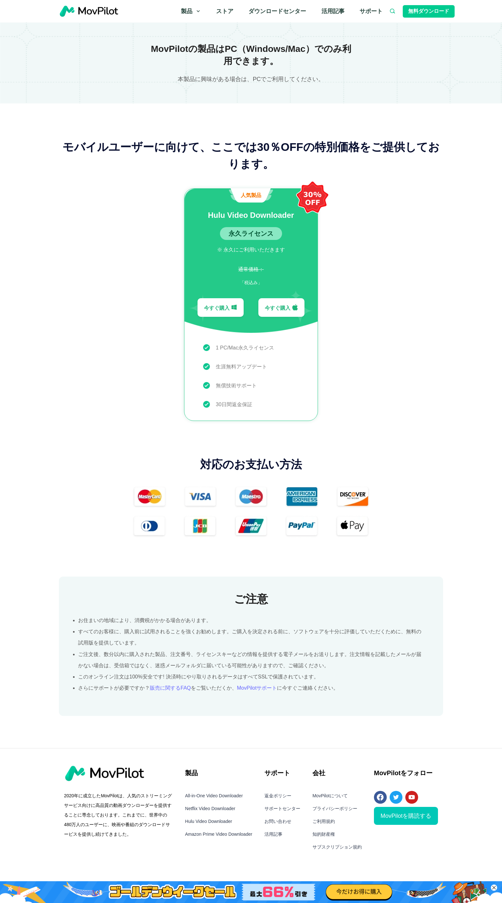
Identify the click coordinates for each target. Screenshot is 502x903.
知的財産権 (323, 834)
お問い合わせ (277, 821)
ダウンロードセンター (277, 11)
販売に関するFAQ (170, 688)
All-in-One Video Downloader (214, 795)
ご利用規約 (323, 821)
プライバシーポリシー (334, 808)
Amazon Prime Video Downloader (218, 834)
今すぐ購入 (220, 307)
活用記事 (332, 11)
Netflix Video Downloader (210, 808)
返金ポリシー (277, 795)
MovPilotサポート (257, 688)
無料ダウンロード (428, 11)
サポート (371, 11)
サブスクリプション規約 (337, 847)
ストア (224, 11)
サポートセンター (282, 808)
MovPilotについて (330, 795)
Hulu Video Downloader (208, 821)
